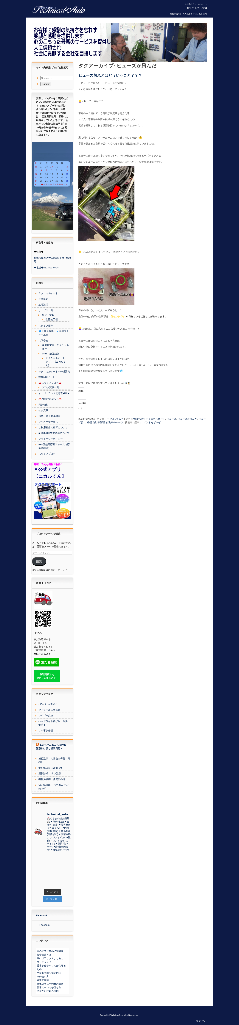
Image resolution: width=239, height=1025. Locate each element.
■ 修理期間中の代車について (54, 433)
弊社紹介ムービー (48, 377)
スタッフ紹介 (45, 325)
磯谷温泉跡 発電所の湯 (51, 779)
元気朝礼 (43, 404)
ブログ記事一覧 (50, 387)
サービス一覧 (45, 310)
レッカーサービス (48, 421)
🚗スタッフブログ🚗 (49, 382)
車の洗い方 (43, 976)
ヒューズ (171, 418)
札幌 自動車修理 (96, 422)
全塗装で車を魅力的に (49, 972)
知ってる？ (117, 418)
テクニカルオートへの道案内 (54, 371)
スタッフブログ (46, 453)
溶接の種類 (43, 980)
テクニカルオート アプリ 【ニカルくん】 (56, 362)
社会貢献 (43, 410)
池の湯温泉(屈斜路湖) (50, 767)
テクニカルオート (155, 418)
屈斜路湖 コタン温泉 (49, 773)
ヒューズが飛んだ (187, 418)
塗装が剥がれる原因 (48, 991)
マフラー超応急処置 (49, 709)
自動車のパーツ (114, 422)
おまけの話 (138, 418)
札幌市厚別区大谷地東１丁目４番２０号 (188, 14)
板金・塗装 (48, 315)
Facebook (41, 915)
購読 (39, 561)
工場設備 (43, 304)
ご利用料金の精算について (53, 427)
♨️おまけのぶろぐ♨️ (49, 399)
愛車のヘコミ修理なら (49, 987)
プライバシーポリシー (50, 438)
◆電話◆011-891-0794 (46, 267)
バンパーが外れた (48, 704)
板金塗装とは (44, 954)
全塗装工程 (52, 319)
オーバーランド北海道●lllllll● (53, 393)
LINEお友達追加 (51, 353)
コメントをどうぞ (151, 422)
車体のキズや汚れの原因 (50, 983)
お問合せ (43, 340)
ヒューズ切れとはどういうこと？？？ (110, 75)
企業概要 (43, 299)
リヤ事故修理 (45, 730)
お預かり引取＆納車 (49, 416)
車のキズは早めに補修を (50, 951)
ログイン (200, 1021)
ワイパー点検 (45, 715)
